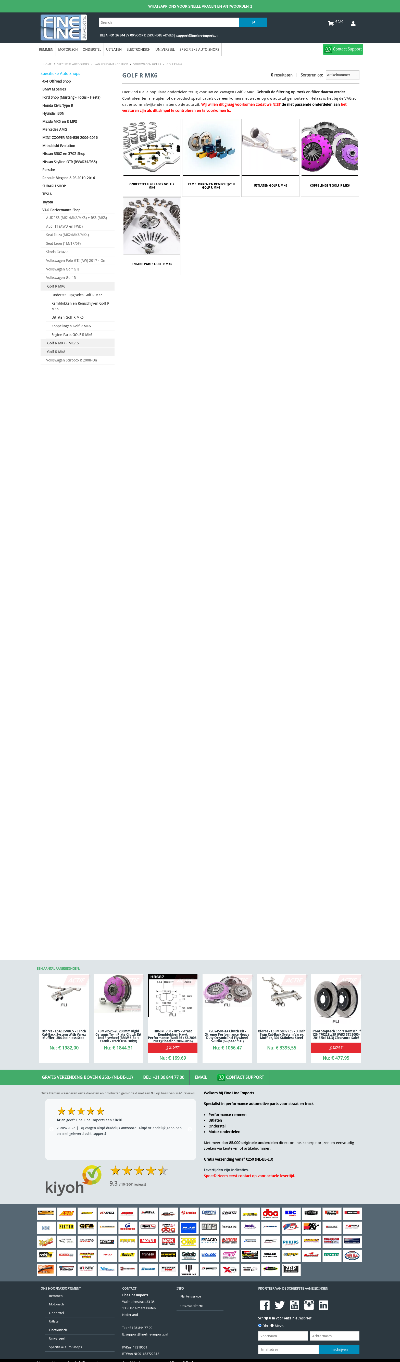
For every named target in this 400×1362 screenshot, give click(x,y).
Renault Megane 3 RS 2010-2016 (68, 177)
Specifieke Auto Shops (199, 49)
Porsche (48, 169)
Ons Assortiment (191, 758)
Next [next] (189, 582)
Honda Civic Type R (57, 105)
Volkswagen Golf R (61, 277)
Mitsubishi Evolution (58, 145)
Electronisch (139, 49)
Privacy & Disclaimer (187, 815)
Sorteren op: (330, 75)
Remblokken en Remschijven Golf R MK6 (80, 306)
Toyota (47, 202)
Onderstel (92, 49)
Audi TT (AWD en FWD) (64, 226)
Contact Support (240, 530)
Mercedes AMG (54, 129)
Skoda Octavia (57, 251)
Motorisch (68, 49)
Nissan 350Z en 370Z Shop (63, 153)
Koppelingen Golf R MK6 (71, 325)
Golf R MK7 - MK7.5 (63, 343)
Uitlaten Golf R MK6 (68, 317)
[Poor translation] (37, 851)
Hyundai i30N (53, 113)
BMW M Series (54, 89)
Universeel (165, 49)
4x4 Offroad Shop (56, 81)
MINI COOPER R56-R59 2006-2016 (70, 137)
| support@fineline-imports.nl (196, 35)
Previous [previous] (51, 582)
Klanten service (190, 749)
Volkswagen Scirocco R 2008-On (71, 360)
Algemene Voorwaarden (55, 815)
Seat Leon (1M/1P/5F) (63, 243)
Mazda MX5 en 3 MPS (59, 121)
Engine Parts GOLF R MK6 (72, 334)
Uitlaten (114, 49)
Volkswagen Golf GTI (62, 269)
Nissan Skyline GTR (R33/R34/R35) (69, 161)
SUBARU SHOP (54, 186)
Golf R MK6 (56, 286)
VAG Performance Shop (61, 209)
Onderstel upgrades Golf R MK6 (77, 294)
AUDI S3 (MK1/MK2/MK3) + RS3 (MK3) (76, 217)
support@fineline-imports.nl (147, 787)
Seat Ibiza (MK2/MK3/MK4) (67, 234)
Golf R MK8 (56, 351)
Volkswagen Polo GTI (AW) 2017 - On (75, 260)
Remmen (46, 49)
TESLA (47, 193)
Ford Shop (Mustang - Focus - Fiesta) (71, 97)
